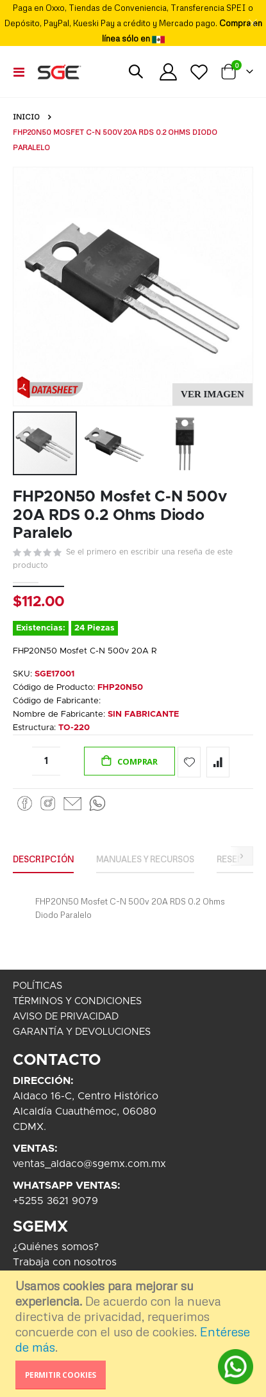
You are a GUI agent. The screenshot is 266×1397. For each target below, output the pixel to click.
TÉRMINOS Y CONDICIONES (77, 1001)
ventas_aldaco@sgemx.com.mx (89, 1164)
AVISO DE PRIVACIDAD (66, 1016)
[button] (212, 394)
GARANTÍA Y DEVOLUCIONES (82, 1032)
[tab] (43, 859)
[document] (134, 1333)
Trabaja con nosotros (65, 1262)
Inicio (26, 116)
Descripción (43, 859)
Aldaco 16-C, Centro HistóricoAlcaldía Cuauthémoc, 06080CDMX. (85, 1111)
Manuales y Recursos (145, 859)
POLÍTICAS (37, 986)
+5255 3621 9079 (55, 1201)
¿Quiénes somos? (56, 1247)
